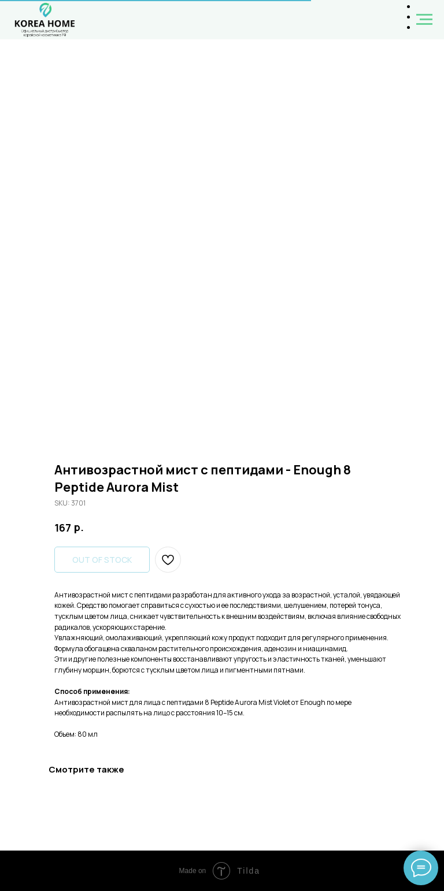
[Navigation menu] (424, 19)
